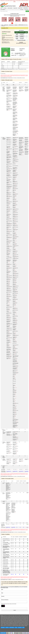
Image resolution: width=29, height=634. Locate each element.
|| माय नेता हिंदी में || (3, 9)
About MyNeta (26, 9)
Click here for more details (21, 40)
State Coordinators (12, 627)
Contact (16, 627)
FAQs (23, 627)
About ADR (21, 9)
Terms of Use (19, 627)
